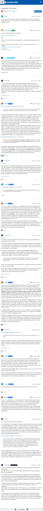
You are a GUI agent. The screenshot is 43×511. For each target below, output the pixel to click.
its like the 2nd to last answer (8, 35)
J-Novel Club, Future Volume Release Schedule (11, 47)
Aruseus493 (6, 80)
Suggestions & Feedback (9, 11)
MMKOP (6, 103)
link (4, 41)
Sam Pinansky (7, 465)
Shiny (5, 57)
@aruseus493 (4, 106)
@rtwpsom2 (4, 400)
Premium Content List (5, 49)
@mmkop (3, 163)
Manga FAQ (3, 48)
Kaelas (5, 16)
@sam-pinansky (14, 117)
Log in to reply (38, 11)
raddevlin (6, 419)
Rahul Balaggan (7, 30)
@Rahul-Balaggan (31, 450)
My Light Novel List (5, 95)
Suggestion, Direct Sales (18, 106)
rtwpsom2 (6, 184)
